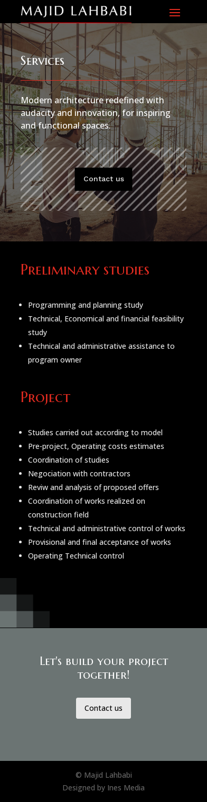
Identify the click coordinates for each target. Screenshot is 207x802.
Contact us (103, 178)
